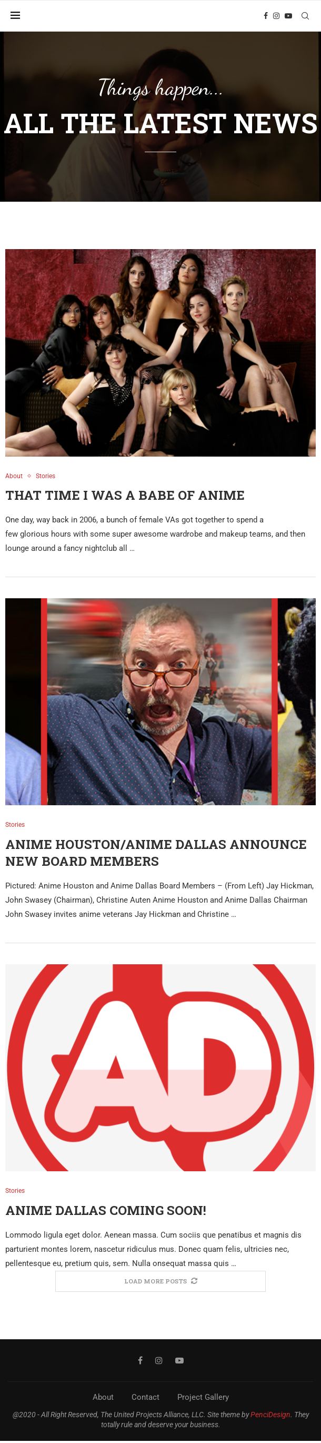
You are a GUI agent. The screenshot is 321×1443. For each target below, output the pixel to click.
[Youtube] (291, 16)
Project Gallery (203, 1399)
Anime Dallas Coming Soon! (105, 1211)
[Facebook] (268, 16)
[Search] (308, 16)
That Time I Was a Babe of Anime (125, 495)
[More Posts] (160, 1283)
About (103, 1399)
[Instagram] (279, 16)
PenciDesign (270, 1416)
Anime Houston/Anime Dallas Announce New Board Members (156, 854)
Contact (145, 1399)
